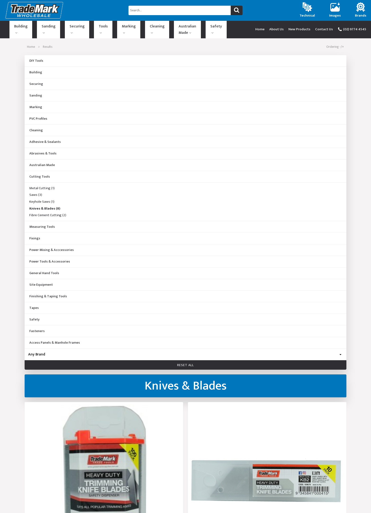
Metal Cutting (42, 184)
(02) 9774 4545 (352, 27)
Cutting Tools (39, 172)
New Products (299, 27)
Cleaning (117, 27)
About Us (276, 27)
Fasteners (37, 327)
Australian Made (145, 27)
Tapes (34, 304)
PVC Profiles (38, 115)
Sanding (38, 27)
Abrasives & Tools (43, 149)
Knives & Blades (44, 204)
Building (17, 27)
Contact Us (324, 27)
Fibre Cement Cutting (47, 211)
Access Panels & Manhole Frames (54, 339)
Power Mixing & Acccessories (51, 246)
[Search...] (179, 10)
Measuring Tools (42, 223)
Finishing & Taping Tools (48, 292)
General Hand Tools (44, 269)
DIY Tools (36, 57)
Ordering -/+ (335, 42)
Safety (171, 27)
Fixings (34, 234)
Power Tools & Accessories (49, 257)
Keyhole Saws (41, 198)
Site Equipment (41, 281)
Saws (35, 191)
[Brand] (185, 350)
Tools (78, 27)
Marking (97, 27)
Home (260, 27)
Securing (59, 27)
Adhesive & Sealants (45, 138)
